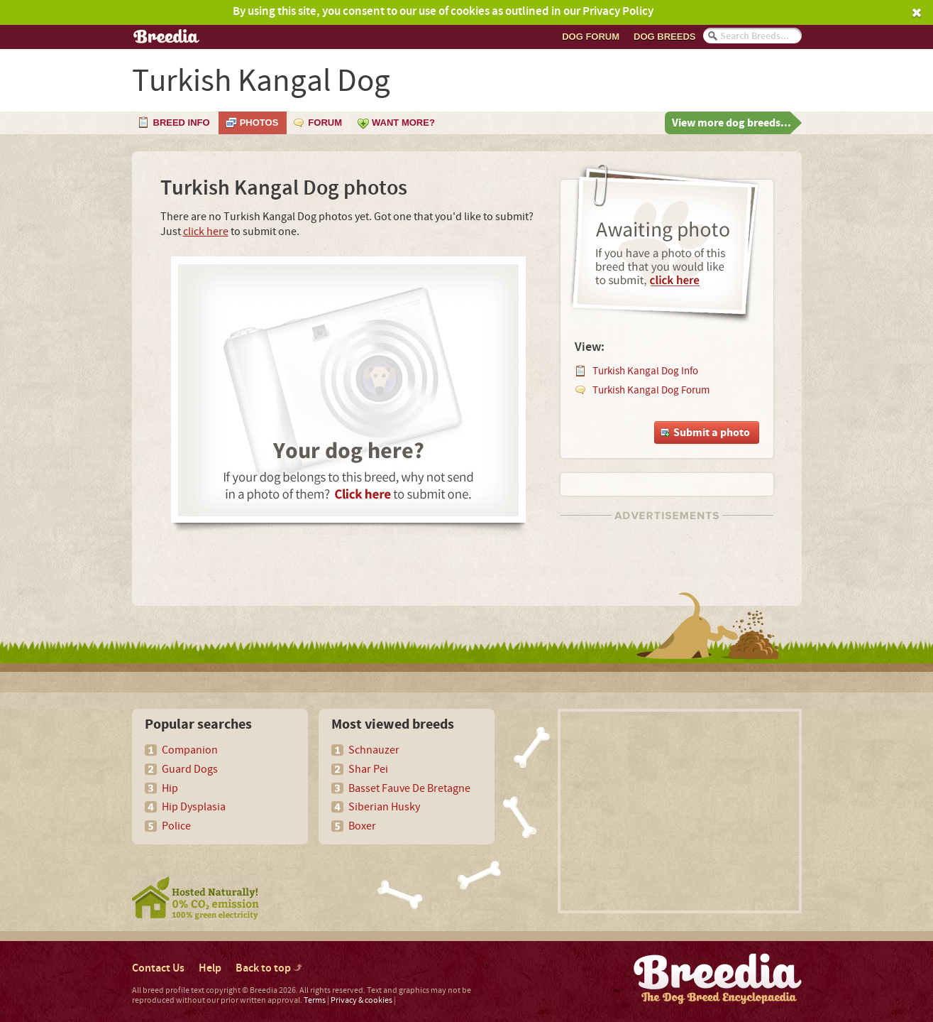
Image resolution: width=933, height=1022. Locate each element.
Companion (190, 750)
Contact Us (158, 968)
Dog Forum (590, 36)
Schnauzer (373, 750)
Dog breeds (664, 36)
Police (176, 826)
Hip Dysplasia (194, 807)
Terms (315, 1000)
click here (205, 231)
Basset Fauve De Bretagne (409, 788)
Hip (170, 788)
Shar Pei (368, 769)
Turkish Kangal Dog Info (645, 371)
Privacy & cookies (361, 1000)
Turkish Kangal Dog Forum (651, 390)
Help (210, 968)
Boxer (362, 826)
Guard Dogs (190, 769)
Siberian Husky (384, 807)
